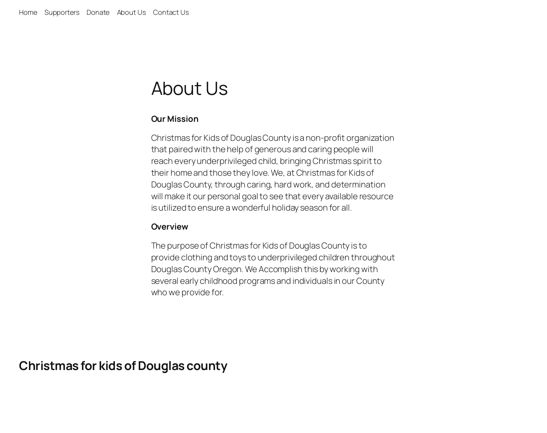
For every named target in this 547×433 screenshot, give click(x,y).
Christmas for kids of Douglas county (123, 365)
